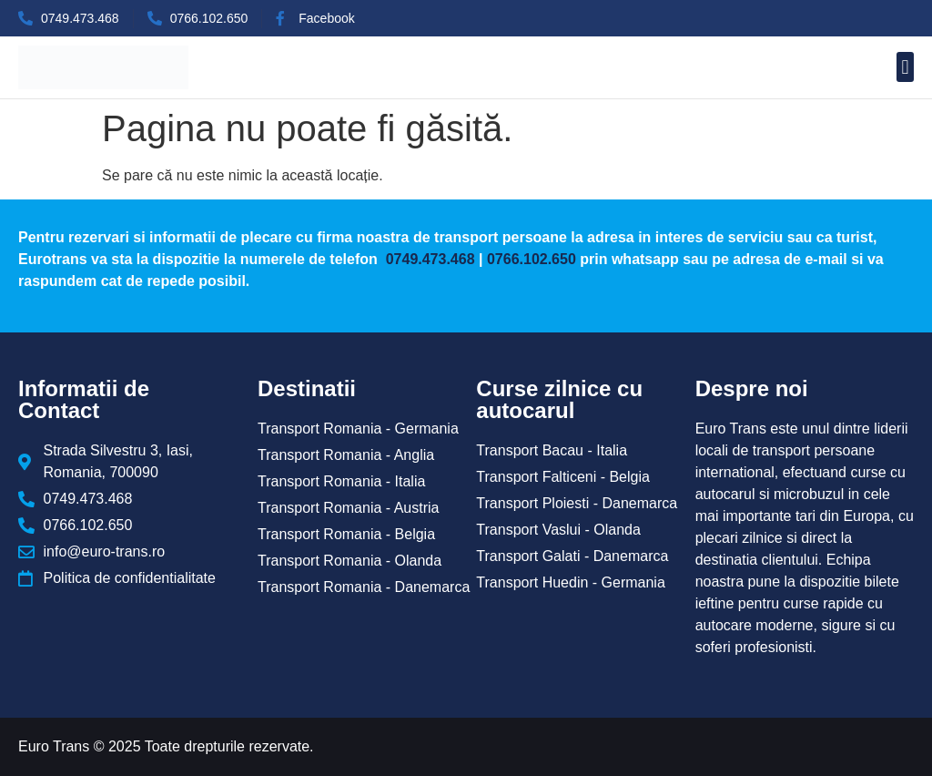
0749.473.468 (427, 259)
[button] (905, 67)
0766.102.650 (531, 259)
